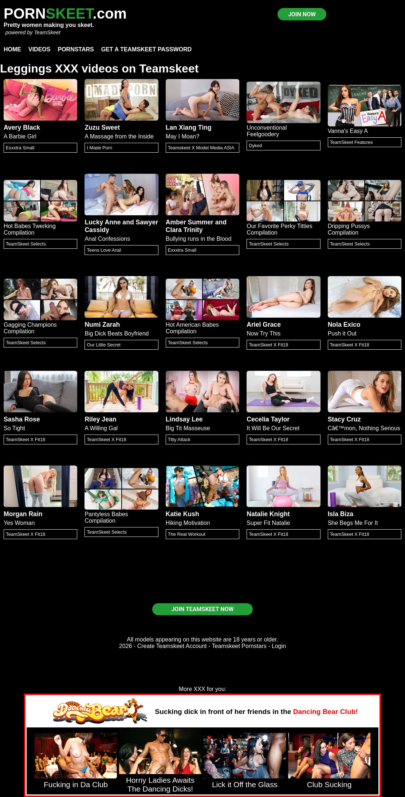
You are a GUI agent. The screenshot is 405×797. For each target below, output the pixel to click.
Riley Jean (100, 419)
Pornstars (76, 49)
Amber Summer (189, 222)
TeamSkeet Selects (26, 244)
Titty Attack (179, 439)
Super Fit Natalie (268, 523)
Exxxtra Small (20, 147)
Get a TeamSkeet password (146, 49)
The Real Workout (186, 534)
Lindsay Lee (184, 419)
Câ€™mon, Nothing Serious (364, 428)
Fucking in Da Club (76, 784)
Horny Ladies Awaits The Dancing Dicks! (160, 784)
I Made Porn (99, 147)
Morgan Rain (23, 514)
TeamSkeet (47, 32)
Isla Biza (340, 514)
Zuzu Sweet (102, 127)
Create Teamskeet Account (172, 646)
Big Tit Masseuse (188, 428)
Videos (39, 49)
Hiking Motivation (188, 523)
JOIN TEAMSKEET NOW (202, 609)
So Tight (14, 428)
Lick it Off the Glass (245, 784)
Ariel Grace (264, 324)
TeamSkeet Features (351, 142)
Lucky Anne (102, 222)
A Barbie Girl (20, 136)
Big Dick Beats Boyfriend (116, 333)
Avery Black (22, 127)
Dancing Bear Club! (325, 711)
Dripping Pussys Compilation (349, 229)
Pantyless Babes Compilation (106, 517)
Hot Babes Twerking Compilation (30, 229)
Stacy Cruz (344, 419)
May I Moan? (182, 136)
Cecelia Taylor (268, 419)
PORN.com (65, 13)
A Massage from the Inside (118, 136)
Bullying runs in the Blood (199, 239)
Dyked (255, 145)
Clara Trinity (184, 229)
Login (279, 646)
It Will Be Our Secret (273, 428)
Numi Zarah (102, 324)
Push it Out (342, 333)
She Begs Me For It (353, 523)
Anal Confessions (107, 239)
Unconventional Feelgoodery (267, 131)
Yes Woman (19, 523)
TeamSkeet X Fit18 (268, 345)
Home (12, 49)
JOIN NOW (302, 14)
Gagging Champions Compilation (30, 328)
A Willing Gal (101, 428)
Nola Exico (344, 324)
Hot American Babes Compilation (192, 328)
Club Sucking (329, 784)
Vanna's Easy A (348, 131)
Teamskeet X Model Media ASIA (201, 147)
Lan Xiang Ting (189, 127)
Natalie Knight (268, 514)
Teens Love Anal (104, 250)
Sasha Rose (22, 419)
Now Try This (263, 333)
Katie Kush (182, 514)
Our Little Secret (103, 345)
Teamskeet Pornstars (239, 646)
